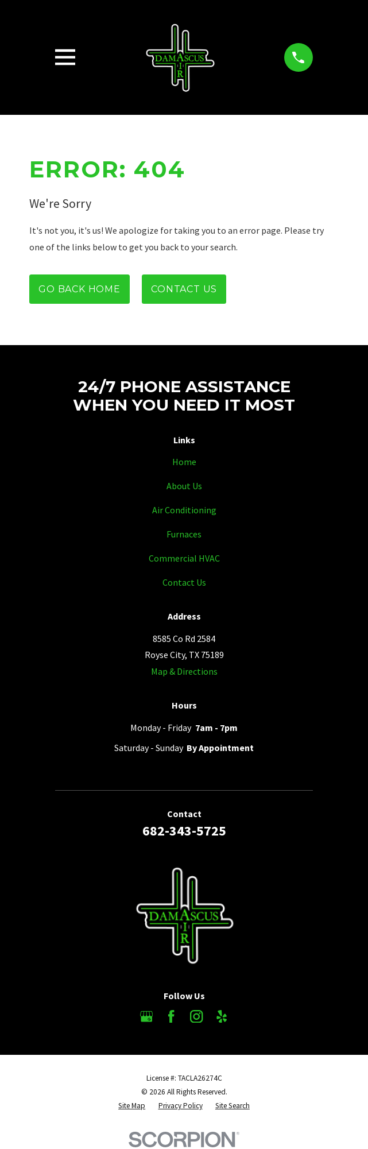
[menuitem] (131, 1106)
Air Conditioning (184, 510)
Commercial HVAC (184, 558)
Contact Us (184, 289)
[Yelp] (221, 1016)
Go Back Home (79, 289)
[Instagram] (196, 1016)
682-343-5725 (184, 830)
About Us (184, 486)
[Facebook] (171, 1016)
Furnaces (184, 534)
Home (184, 461)
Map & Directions (184, 671)
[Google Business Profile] (146, 1016)
